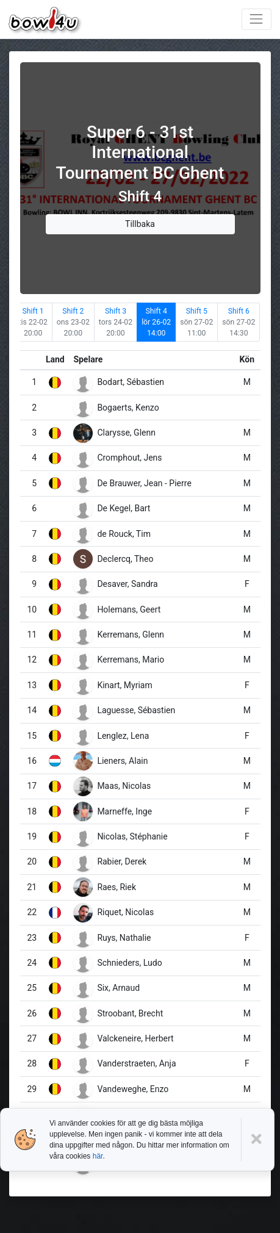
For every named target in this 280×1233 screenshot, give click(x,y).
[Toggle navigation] (256, 19)
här (98, 1156)
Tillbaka (140, 224)
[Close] (258, 1139)
